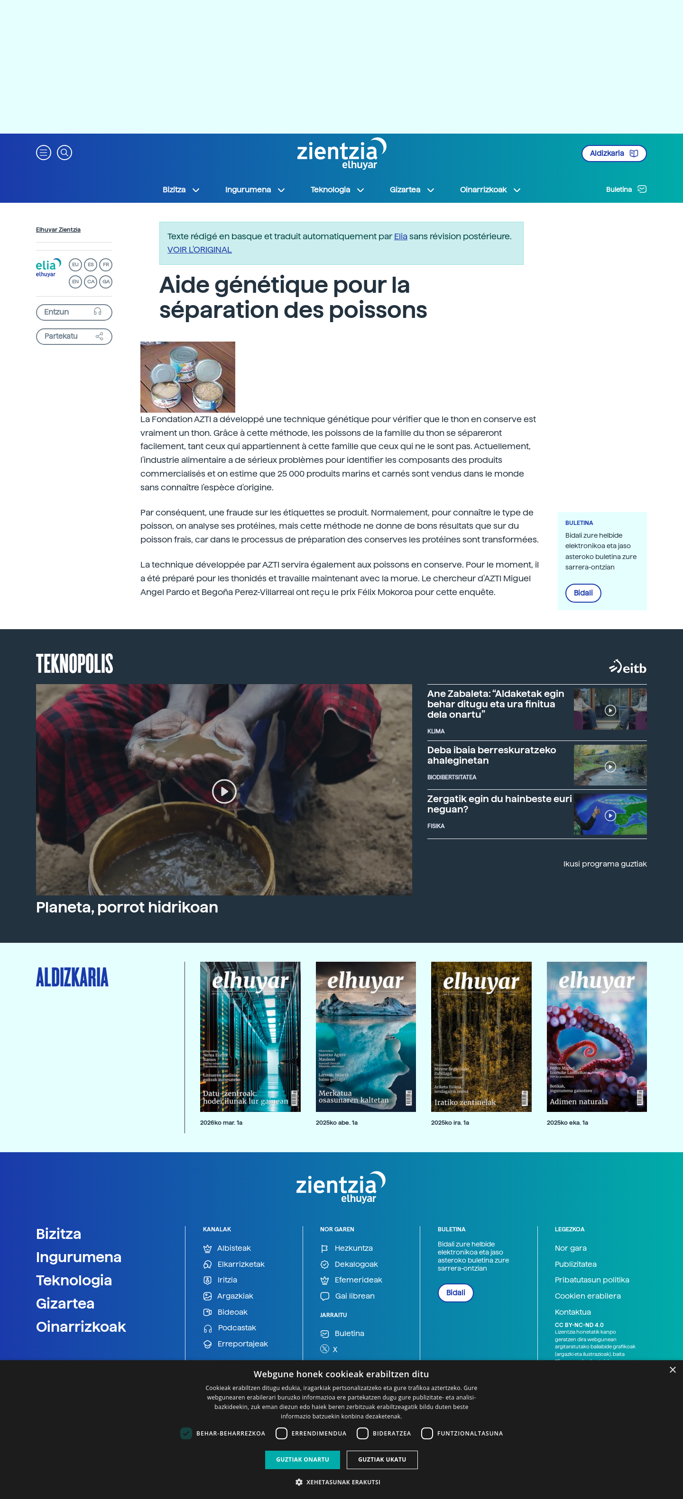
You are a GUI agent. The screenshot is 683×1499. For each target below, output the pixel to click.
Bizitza (59, 1233)
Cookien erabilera (588, 1295)
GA (106, 282)
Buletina (626, 189)
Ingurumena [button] (255, 190)
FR (106, 265)
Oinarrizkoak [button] (491, 190)
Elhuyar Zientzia (58, 229)
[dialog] (341, 1429)
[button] (43, 152)
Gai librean (347, 1296)
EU (75, 265)
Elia (400, 236)
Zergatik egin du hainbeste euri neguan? (499, 804)
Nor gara (571, 1248)
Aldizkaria (614, 153)
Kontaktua (573, 1312)
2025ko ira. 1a (450, 1122)
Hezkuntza (346, 1249)
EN (75, 282)
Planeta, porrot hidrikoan (127, 907)
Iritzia (220, 1280)
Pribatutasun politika (592, 1279)
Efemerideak (351, 1280)
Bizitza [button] (182, 190)
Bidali (583, 593)
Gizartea (65, 1303)
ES (90, 265)
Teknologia (74, 1280)
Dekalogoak (349, 1265)
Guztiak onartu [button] (302, 1459)
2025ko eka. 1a (567, 1122)
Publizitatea (576, 1264)
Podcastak (229, 1328)
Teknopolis (74, 662)
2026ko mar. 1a (221, 1122)
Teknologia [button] (338, 190)
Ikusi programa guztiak (605, 863)
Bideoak (225, 1313)
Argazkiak (228, 1296)
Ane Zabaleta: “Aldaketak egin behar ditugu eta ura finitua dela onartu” (495, 704)
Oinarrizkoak (81, 1326)
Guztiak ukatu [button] (382, 1459)
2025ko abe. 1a (337, 1122)
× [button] (672, 1370)
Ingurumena (79, 1256)
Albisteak (227, 1249)
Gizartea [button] (412, 190)
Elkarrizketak (234, 1265)
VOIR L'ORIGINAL (199, 249)
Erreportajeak (235, 1344)
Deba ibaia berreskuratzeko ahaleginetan (491, 755)
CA (90, 282)
